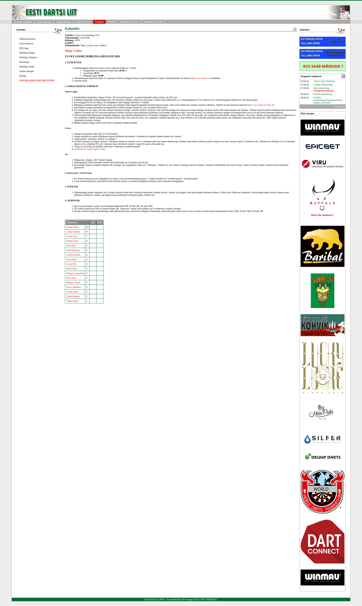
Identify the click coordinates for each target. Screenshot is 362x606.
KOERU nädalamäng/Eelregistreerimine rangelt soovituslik (328, 100)
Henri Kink (71, 268)
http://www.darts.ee (201, 78)
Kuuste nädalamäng (323, 94)
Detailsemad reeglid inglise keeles (90, 149)
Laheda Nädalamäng (323, 84)
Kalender (99, 22)
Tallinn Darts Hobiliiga (324, 81)
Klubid (112, 22)
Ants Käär (71, 245)
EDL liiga (23, 48)
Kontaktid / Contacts (129, 22)
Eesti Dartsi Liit (82, 22)
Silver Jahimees (73, 287)
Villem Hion (72, 301)
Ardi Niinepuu (73, 250)
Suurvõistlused (26, 43)
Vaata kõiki (339, 106)
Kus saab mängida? (23, 22)
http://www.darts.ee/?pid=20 (261, 105)
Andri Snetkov (73, 296)
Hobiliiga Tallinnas (28, 57)
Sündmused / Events (153, 22)
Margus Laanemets (75, 273)
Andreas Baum (73, 254)
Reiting (22, 76)
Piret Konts (71, 259)
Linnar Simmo (73, 231)
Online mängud (26, 71)
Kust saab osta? (44, 22)
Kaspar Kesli (72, 227)
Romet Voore (72, 241)
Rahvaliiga (24, 62)
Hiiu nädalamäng (324, 89)
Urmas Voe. (71, 236)
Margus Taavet (73, 282)
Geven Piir (71, 264)
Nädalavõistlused (27, 39)
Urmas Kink (72, 291)
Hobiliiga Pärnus (27, 52)
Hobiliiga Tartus (26, 66)
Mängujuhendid (63, 22)
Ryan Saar (71, 278)
